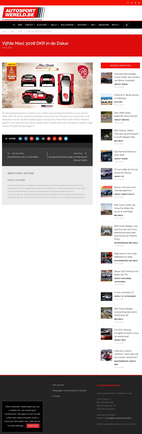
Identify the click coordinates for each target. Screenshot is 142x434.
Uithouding (119, 282)
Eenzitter (126, 194)
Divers (20, 31)
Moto (115, 25)
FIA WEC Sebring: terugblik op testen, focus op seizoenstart (126, 333)
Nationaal (126, 278)
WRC (20, 25)
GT (123, 176)
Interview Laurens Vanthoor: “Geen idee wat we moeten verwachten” (126, 354)
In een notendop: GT (124, 292)
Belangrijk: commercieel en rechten (70, 390)
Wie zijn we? (59, 385)
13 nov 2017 (7, 48)
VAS (92, 25)
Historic (82, 25)
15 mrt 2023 (119, 105)
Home (4, 31)
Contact (56, 396)
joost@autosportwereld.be (118, 418)
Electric (42, 25)
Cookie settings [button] (15, 425)
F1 (14, 25)
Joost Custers (16, 180)
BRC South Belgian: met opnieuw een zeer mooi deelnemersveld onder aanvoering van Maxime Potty (126, 232)
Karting (125, 120)
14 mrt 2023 (119, 218)
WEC (124, 340)
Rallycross (67, 25)
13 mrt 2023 (119, 343)
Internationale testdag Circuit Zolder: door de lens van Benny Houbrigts (127, 77)
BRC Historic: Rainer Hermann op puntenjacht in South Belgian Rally (126, 133)
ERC (130, 261)
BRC (116, 141)
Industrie (104, 25)
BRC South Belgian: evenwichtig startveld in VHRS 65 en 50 (125, 312)
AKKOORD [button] (33, 426)
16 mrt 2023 (119, 87)
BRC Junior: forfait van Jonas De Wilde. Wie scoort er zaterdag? (124, 208)
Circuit (29, 25)
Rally (54, 25)
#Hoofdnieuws (121, 243)
